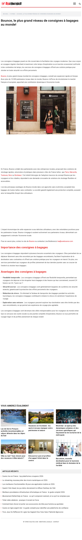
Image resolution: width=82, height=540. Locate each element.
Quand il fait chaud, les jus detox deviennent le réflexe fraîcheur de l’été (28, 488)
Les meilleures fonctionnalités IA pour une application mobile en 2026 (28, 484)
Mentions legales (45, 522)
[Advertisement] (41, 44)
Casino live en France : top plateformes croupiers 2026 (22, 476)
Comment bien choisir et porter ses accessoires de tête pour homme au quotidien (32, 504)
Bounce (3, 76)
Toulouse (4, 175)
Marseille (73, 172)
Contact (56, 522)
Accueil (5, 14)
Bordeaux (18, 175)
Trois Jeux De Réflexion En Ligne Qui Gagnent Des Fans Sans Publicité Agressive (32, 512)
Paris (67, 172)
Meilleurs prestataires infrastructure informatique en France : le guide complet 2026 (33, 492)
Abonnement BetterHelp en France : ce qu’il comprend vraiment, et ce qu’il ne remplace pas (36, 496)
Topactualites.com (31, 522)
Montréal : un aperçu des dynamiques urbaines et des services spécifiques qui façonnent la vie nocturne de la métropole (68, 430)
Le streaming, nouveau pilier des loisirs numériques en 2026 (24, 480)
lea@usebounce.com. (65, 241)
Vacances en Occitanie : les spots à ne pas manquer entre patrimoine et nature (40, 428)
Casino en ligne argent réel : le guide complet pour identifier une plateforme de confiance (35, 508)
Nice (10, 175)
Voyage (12, 14)
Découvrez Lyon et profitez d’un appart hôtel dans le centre (39, 458)
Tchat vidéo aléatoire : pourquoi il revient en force (20, 500)
